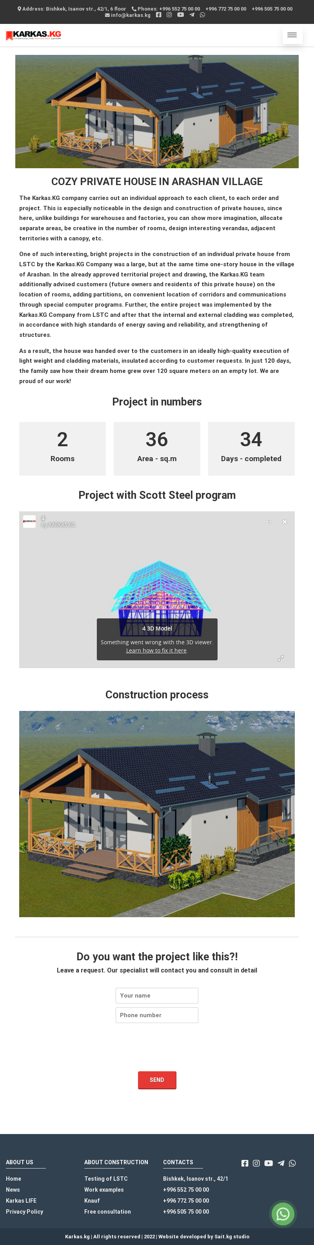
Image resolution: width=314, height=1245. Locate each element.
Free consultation (107, 1212)
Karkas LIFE (21, 1201)
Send (157, 1080)
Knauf (92, 1201)
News (13, 1190)
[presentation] (157, 1058)
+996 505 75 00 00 (272, 9)
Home (13, 1179)
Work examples (104, 1190)
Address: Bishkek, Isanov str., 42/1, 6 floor (72, 9)
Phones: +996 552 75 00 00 (166, 9)
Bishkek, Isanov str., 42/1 (195, 1179)
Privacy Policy (24, 1212)
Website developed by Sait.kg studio (203, 1237)
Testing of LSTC (106, 1179)
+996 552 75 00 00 (186, 1190)
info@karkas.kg (128, 15)
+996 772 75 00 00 (225, 9)
